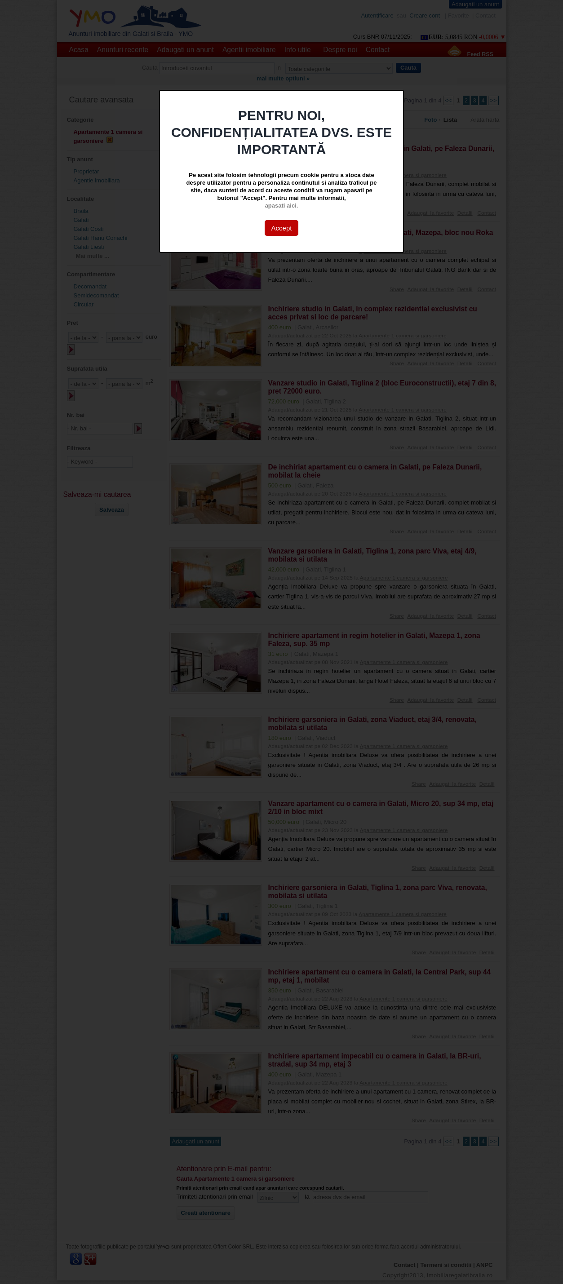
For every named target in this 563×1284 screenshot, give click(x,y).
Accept (281, 228)
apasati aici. (281, 205)
